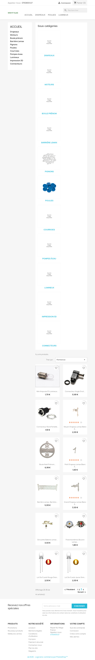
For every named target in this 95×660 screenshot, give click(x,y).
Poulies (52, 15)
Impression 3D (16, 60)
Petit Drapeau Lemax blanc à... (75, 465)
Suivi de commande (77, 628)
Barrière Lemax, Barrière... (47, 502)
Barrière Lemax (17, 41)
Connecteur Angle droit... (75, 391)
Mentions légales (35, 631)
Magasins (32, 651)
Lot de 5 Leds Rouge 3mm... (47, 577)
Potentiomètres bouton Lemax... (75, 541)
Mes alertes (74, 637)
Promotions (12, 628)
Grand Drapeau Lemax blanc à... (75, 503)
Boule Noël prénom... (47, 464)
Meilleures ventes (15, 634)
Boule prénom (16, 38)
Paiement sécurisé (36, 642)
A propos (32, 639)
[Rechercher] (75, 10)
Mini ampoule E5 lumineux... (48, 391)
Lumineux (63, 15)
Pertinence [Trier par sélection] (71, 359)
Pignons (13, 44)
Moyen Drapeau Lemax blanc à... (75, 428)
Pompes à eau (16, 54)
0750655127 (27, 3)
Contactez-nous (35, 645)
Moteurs (14, 35)
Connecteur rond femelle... (48, 427)
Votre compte (77, 623)
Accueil (28, 15)
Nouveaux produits (15, 631)
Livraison (32, 628)
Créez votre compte (78, 634)
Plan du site (33, 648)
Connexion (74, 631)
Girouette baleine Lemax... (47, 540)
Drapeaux (40, 15)
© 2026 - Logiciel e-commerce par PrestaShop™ (47, 657)
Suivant (82, 592)
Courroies (14, 51)
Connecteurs (16, 64)
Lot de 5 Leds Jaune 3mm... (75, 577)
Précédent (69, 589)
